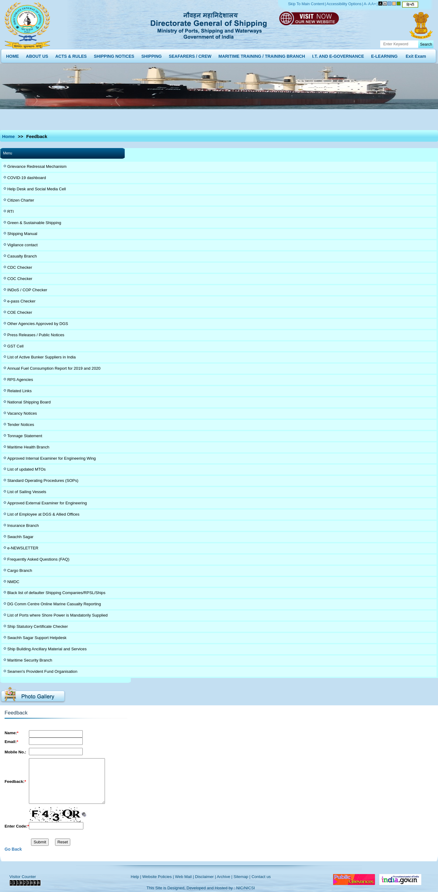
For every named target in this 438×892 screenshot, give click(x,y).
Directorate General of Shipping (209, 24)
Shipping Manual (22, 233)
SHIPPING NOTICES (114, 55)
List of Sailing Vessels (26, 491)
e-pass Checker (21, 301)
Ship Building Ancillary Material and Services (47, 649)
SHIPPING (151, 55)
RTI (10, 211)
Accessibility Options (343, 4)
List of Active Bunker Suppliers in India (41, 357)
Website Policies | (158, 876)
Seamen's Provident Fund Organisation (42, 671)
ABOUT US (37, 55)
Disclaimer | (205, 876)
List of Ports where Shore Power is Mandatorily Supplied (57, 615)
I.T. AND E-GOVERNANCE (338, 55)
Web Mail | (184, 876)
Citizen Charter (20, 200)
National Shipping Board (29, 402)
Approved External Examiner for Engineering (47, 503)
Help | (136, 876)
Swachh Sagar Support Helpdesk (37, 637)
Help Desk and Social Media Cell (36, 189)
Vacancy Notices (22, 413)
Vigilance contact (22, 245)
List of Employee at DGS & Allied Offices (43, 514)
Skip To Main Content (306, 4)
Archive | (224, 876)
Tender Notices (20, 424)
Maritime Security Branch (29, 660)
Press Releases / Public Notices (35, 335)
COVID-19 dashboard (26, 177)
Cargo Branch (19, 570)
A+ (373, 4)
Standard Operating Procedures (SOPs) (42, 480)
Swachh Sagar (20, 536)
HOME (12, 55)
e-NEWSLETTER (22, 548)
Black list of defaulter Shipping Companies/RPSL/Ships (56, 592)
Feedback (15, 781)
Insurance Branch (23, 525)
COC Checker (19, 278)
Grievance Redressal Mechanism (37, 166)
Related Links (19, 391)
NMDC (13, 581)
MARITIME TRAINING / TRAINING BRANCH (261, 55)
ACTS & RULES (71, 55)
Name (12, 733)
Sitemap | (242, 876)
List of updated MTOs (26, 469)
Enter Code (17, 826)
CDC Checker (19, 267)
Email (11, 741)
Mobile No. (15, 752)
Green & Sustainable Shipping (34, 222)
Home (8, 136)
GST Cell (15, 346)
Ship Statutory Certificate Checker (37, 626)
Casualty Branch (22, 256)
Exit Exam (416, 55)
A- (366, 4)
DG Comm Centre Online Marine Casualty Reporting (54, 604)
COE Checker (19, 312)
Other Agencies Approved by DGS (37, 323)
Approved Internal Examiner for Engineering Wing (51, 458)
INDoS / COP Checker (27, 290)
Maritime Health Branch (28, 447)
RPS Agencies (20, 379)
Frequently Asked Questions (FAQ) (38, 559)
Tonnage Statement (24, 436)
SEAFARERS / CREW (190, 55)
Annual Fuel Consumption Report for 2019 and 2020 (53, 368)
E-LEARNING (384, 55)
